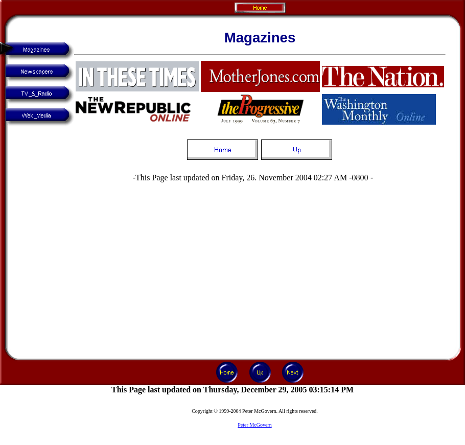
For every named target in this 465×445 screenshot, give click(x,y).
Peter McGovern (254, 425)
